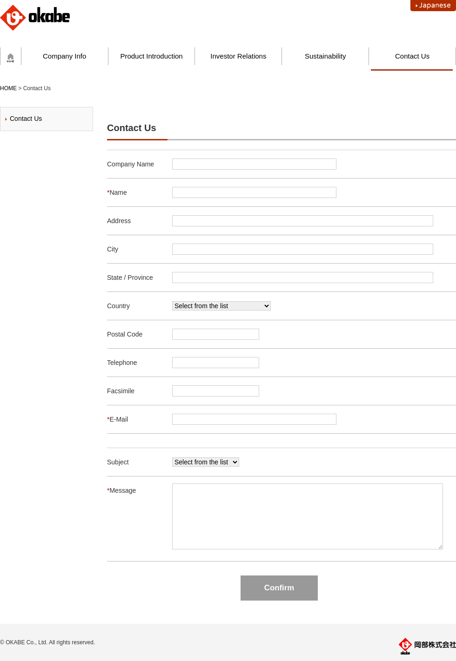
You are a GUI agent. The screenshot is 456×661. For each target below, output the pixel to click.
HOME (8, 88)
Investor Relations (238, 56)
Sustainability (325, 56)
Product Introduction (151, 56)
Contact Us (412, 56)
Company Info (64, 56)
